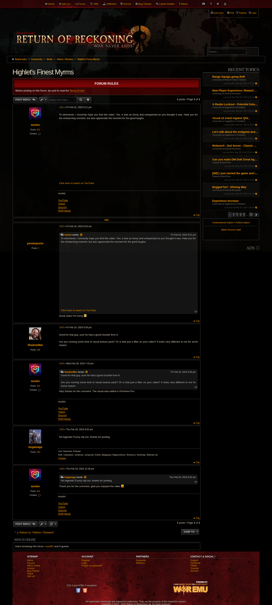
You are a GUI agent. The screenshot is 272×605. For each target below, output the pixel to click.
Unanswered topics (222, 222)
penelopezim (35, 243)
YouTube (63, 200)
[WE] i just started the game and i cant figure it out (235, 173)
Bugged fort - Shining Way (229, 187)
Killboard (111, 3)
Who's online (33, 565)
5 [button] (244, 215)
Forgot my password (92, 565)
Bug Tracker (144, 3)
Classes (215, 163)
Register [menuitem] (243, 13)
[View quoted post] (81, 235)
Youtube (62, 458)
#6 (62, 468)
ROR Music (64, 210)
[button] (256, 215)
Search (253, 52)
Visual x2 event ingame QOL (230, 118)
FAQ (232, 13)
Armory (127, 3)
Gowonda (141, 560)
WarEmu (140, 563)
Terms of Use (77, 90)
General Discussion (232, 94)
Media (227, 80)
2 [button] (233, 215)
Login (84, 563)
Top (198, 215)
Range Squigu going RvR (228, 76)
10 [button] (251, 215)
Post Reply (23, 99)
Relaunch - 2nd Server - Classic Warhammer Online (235, 145)
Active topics (243, 222)
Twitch (61, 203)
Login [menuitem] (254, 13)
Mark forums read (231, 229)
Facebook (195, 563)
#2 (62, 226)
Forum (82, 3)
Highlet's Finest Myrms (88, 59)
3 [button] (237, 215)
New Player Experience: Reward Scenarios (235, 90)
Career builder (167, 3)
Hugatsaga (35, 447)
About (184, 3)
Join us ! (66, 3)
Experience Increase (225, 200)
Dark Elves (226, 163)
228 (38, 350)
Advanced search (220, 45)
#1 (62, 107)
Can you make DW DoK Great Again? (235, 159)
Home (51, 3)
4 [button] (240, 215)
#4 (62, 363)
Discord (62, 207)
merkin (35, 124)
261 (38, 129)
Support (194, 560)
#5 (62, 429)
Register (86, 560)
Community (217, 80)
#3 (62, 327)
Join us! (31, 576)
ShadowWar (35, 345)
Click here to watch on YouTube (76, 183)
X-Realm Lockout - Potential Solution (235, 104)
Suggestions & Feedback (234, 107)
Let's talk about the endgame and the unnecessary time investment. (235, 131)
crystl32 (49, 546)
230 (38, 452)
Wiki (96, 3)
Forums (31, 563)
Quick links (218, 13)
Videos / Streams (239, 80)
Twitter (193, 565)
